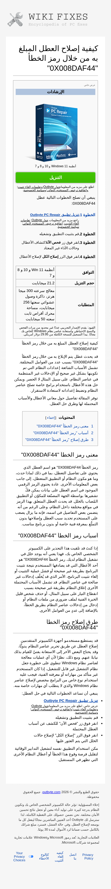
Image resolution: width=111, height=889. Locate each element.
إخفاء (51, 417)
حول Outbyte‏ (40, 220)
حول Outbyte (40, 706)
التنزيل (55, 177)
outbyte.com (51, 792)
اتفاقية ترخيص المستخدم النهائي (42, 223)
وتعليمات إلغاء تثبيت (85, 709)
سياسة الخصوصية (68, 226)
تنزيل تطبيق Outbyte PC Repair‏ (54, 214)
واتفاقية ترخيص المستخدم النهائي (51, 709)
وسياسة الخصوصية (86, 712)
